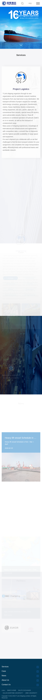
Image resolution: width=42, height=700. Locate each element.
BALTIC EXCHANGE (24, 690)
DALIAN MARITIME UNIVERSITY (13, 693)
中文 (30, 3)
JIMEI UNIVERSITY (31, 693)
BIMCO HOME (11, 690)
